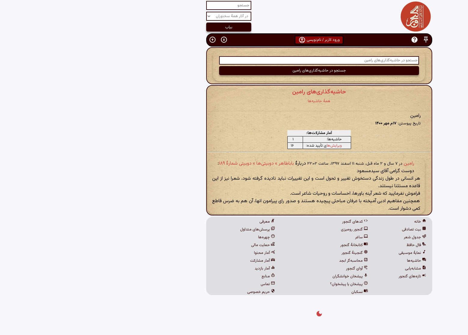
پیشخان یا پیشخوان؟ (264, 284)
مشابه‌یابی (330, 269)
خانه (335, 222)
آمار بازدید (180, 269)
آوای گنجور (272, 269)
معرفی (182, 222)
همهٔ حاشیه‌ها (234, 101)
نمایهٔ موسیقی (327, 253)
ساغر (276, 237)
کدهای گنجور (270, 222)
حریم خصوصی (176, 292)
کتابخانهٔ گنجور (269, 245)
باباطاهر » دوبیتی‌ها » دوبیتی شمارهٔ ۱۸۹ (171, 163)
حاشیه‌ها (331, 261)
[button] (341, 40)
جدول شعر (330, 237)
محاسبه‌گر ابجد (268, 261)
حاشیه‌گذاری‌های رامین (234, 91)
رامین (324, 163)
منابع (183, 276)
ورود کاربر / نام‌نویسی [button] (234, 40)
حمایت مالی (178, 245)
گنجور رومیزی (269, 230)
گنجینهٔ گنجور (269, 253)
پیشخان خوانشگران (265, 276)
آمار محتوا (179, 253)
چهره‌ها (181, 237)
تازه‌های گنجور (327, 276)
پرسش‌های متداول (172, 230)
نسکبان (274, 292)
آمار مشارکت (177, 261)
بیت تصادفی (329, 230)
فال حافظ (331, 245)
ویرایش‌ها (249, 146)
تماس (183, 284)
